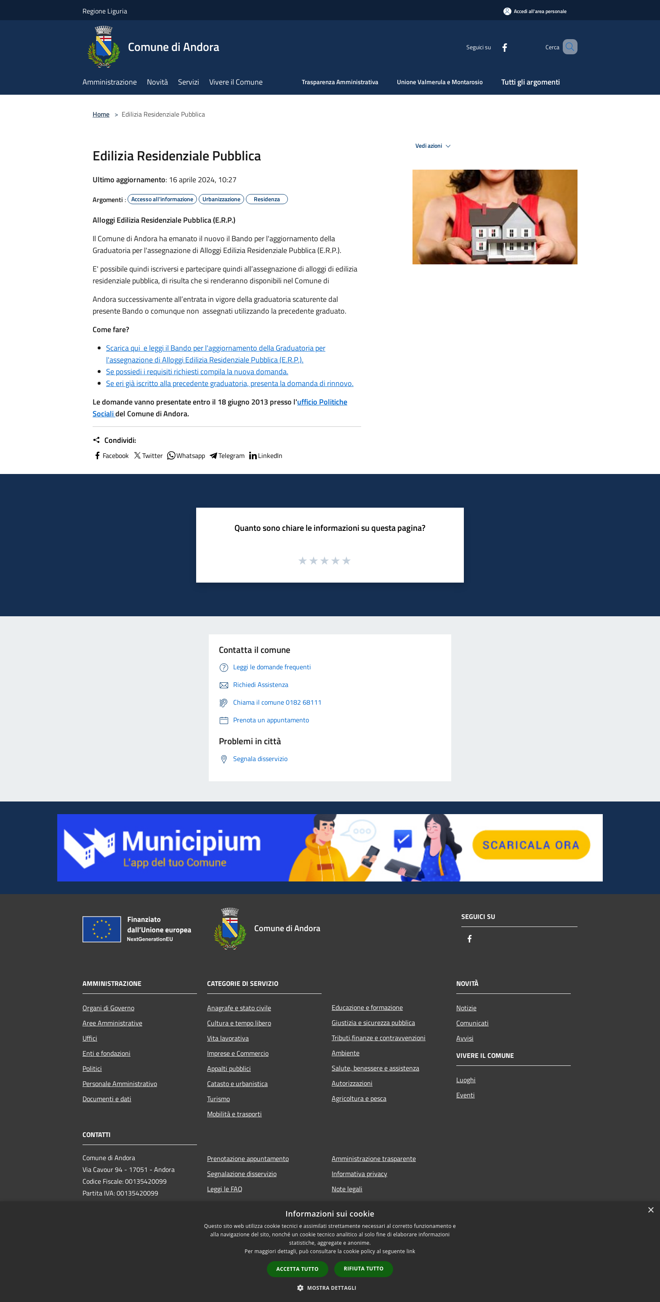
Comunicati (472, 1023)
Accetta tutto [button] (298, 1269)
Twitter (147, 455)
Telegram (226, 455)
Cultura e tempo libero (239, 1023)
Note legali (347, 1189)
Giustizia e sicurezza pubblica (373, 1022)
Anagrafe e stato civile (239, 1008)
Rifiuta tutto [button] (364, 1268)
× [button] (650, 1210)
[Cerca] (567, 47)
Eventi (465, 1095)
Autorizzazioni (352, 1083)
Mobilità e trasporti (234, 1114)
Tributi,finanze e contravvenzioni (379, 1038)
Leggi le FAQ (224, 1189)
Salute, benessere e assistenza (375, 1068)
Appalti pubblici (229, 1068)
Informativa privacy (359, 1174)
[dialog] (330, 1251)
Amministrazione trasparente (374, 1158)
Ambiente (345, 1053)
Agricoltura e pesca (359, 1098)
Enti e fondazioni (106, 1053)
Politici (92, 1068)
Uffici (89, 1038)
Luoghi (466, 1080)
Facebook (111, 455)
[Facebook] (492, 46)
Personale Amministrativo (119, 1083)
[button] (330, 1287)
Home (101, 114)
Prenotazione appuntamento (248, 1158)
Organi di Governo (108, 1008)
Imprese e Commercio (238, 1053)
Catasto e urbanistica (237, 1083)
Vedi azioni (434, 146)
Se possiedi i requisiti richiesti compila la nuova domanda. (197, 371)
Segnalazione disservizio (242, 1174)
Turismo (218, 1099)
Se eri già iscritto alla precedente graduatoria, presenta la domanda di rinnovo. (230, 383)
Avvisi (465, 1038)
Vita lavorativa (228, 1038)
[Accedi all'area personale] (535, 11)
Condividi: (114, 440)
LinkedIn (265, 455)
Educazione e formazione (367, 1007)
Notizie (466, 1008)
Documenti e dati (106, 1099)
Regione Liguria (104, 11)
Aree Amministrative (112, 1023)
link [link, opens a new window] (411, 1251)
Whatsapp (185, 455)
